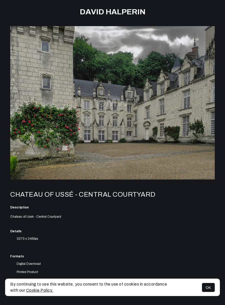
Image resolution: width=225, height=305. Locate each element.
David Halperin (112, 12)
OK (208, 287)
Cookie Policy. (39, 290)
